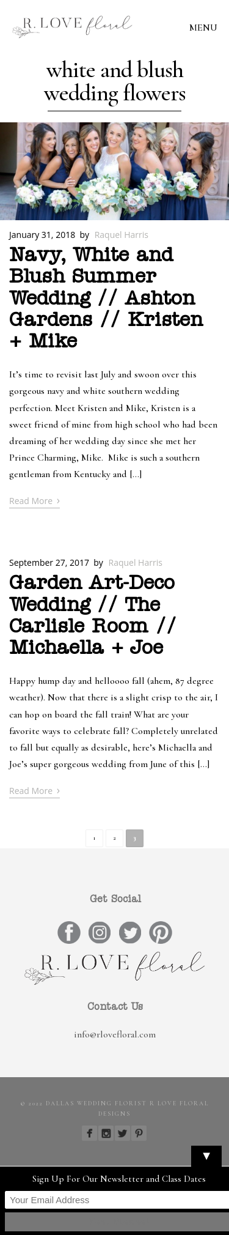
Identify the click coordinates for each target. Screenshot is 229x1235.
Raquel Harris (121, 234)
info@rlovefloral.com (115, 1034)
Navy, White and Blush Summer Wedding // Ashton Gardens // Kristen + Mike (106, 299)
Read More (34, 500)
